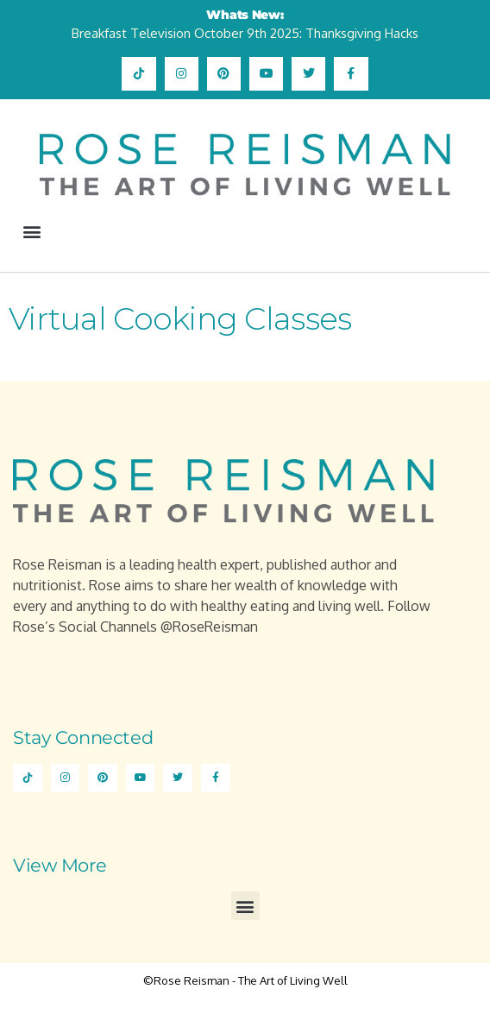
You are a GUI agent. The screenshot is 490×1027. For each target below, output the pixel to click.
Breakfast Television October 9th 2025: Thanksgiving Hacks (245, 33)
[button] (31, 231)
